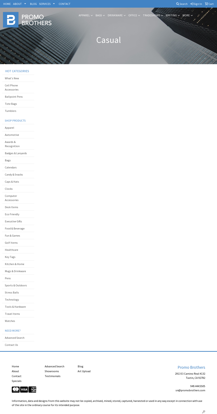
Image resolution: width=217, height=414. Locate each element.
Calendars (11, 167)
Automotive (12, 134)
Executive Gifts (13, 221)
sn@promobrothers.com (190, 390)
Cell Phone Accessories (12, 87)
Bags (99, 15)
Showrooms (52, 371)
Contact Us (11, 345)
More (186, 15)
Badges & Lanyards (16, 153)
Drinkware (115, 15)
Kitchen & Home (14, 264)
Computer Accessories (12, 198)
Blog (80, 366)
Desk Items (11, 207)
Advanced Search (14, 337)
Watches (10, 321)
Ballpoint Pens (14, 96)
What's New (12, 78)
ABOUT (17, 4)
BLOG (33, 4)
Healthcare (11, 249)
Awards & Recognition (12, 144)
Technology (12, 299)
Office (132, 15)
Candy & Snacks (14, 174)
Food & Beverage (15, 228)
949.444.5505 (197, 386)
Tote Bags (11, 103)
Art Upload (84, 371)
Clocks (9, 188)
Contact (16, 376)
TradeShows (151, 15)
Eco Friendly (12, 214)
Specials (16, 381)
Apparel (84, 15)
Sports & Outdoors (16, 285)
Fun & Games (12, 235)
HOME (7, 4)
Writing (171, 15)
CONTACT (65, 4)
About (15, 371)
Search (182, 4)
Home (15, 366)
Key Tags (10, 257)
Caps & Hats (12, 181)
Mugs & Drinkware (15, 271)
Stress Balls (12, 292)
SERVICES (45, 4)
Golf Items (11, 242)
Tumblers (10, 111)
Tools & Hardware (15, 306)
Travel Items (12, 313)
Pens (8, 278)
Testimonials (52, 376)
